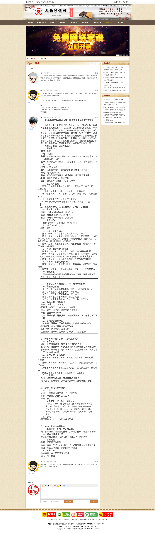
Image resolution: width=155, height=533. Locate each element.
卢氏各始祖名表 (108, 120)
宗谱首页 (31, 22)
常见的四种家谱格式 (110, 75)
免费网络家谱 (41, 22)
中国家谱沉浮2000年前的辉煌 (112, 112)
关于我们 (50, 519)
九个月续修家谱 (108, 80)
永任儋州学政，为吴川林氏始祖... (113, 117)
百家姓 (52, 22)
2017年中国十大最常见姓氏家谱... (113, 70)
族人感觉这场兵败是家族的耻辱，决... (115, 77)
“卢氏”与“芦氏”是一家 (110, 105)
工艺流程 (58, 519)
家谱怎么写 (107, 85)
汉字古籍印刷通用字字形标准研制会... (115, 115)
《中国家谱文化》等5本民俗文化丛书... (115, 110)
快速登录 (126, 2)
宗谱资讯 (63, 22)
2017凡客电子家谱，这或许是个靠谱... (115, 107)
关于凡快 (120, 22)
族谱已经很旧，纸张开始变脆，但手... (115, 87)
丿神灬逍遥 (31, 473)
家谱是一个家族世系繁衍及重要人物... (115, 72)
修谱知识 (74, 22)
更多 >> (126, 63)
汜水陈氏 (30, 129)
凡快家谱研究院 (102, 519)
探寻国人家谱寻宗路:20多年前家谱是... (115, 102)
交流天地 (109, 22)
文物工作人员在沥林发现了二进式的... (115, 82)
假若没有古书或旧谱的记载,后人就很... (115, 90)
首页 (37, 59)
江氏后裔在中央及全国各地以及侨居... (115, 99)
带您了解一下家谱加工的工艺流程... (114, 67)
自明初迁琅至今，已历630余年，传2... (115, 122)
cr (28, 84)
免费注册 (117, 2)
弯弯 (29, 102)
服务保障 (74, 519)
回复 (96, 73)
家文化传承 (97, 22)
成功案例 (85, 22)
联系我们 (92, 519)
